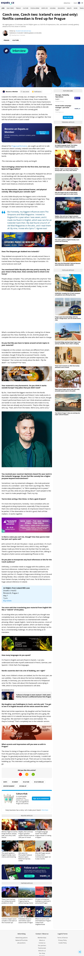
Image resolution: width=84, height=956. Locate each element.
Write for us (42, 951)
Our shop (42, 953)
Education (61, 8)
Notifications (36, 91)
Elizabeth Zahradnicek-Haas (23, 31)
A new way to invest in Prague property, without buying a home (25, 901)
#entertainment (8, 786)
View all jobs (68, 117)
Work (75, 8)
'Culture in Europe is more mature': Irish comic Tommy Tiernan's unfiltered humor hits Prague (33, 696)
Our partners (42, 945)
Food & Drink (35, 8)
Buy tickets (7, 601)
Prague (18, 8)
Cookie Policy (62, 943)
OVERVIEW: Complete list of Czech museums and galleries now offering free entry (67, 294)
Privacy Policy (62, 940)
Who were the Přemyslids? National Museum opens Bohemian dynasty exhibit (25, 857)
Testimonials (42, 948)
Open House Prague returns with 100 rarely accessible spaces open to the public (67, 390)
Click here (44, 810)
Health (69, 8)
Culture (25, 8)
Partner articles (27, 883)
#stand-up (22, 786)
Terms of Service (62, 938)
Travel (82, 8)
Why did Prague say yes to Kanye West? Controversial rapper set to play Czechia (43, 856)
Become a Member (42, 132)
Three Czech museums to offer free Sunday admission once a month (67, 366)
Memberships (42, 938)
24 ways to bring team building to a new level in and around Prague (43, 901)
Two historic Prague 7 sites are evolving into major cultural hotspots (67, 413)
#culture (26, 782)
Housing (53, 8)
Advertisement (48, 231)
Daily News (10, 8)
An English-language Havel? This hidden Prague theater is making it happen (43, 834)
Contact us (42, 943)
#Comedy (15, 782)
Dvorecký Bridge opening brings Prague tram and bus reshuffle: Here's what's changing (67, 342)
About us (42, 940)
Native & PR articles (22, 940)
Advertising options (22, 938)
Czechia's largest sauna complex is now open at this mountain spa (9, 920)
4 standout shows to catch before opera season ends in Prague (25, 920)
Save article (24, 91)
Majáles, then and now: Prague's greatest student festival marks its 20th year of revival (26, 834)
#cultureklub (39, 782)
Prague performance (19, 146)
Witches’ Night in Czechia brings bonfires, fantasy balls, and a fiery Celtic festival (9, 834)
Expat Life (45, 8)
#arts (5, 782)
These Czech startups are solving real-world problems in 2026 (8, 901)
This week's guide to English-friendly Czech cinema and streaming (9, 855)
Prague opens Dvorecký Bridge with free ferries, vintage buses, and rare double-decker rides (68, 318)
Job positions (21, 943)
